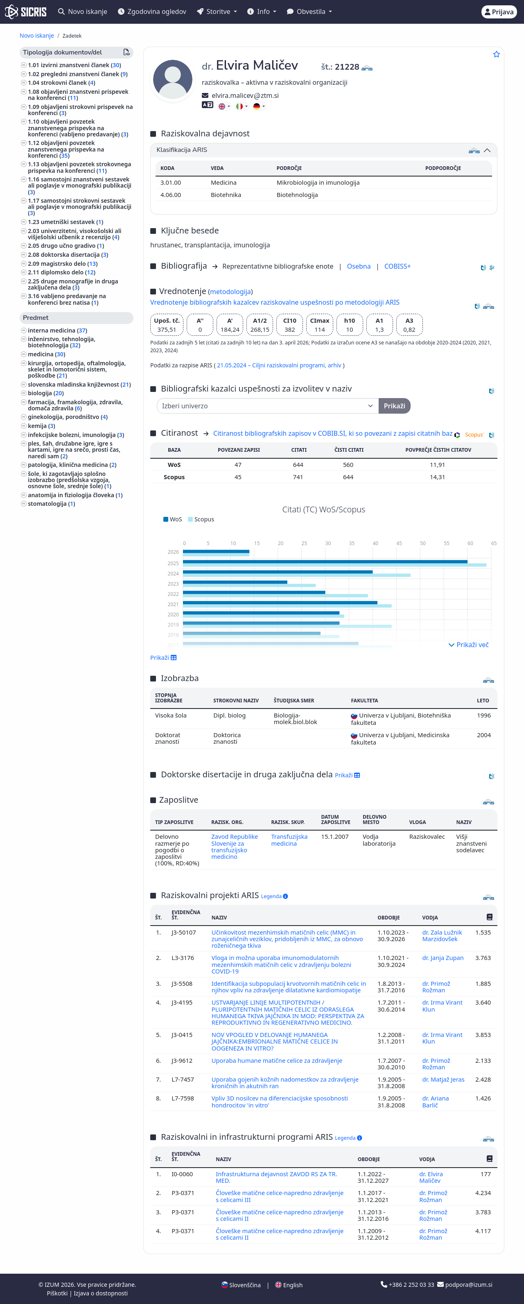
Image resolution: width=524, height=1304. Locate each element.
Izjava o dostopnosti (101, 1293)
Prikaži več (468, 644)
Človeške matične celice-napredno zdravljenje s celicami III (280, 1196)
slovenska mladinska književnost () (79, 384)
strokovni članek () (68, 82)
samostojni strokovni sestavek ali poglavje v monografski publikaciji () (79, 207)
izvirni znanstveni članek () (81, 65)
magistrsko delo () (69, 263)
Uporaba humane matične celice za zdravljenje (278, 1060)
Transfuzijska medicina (289, 839)
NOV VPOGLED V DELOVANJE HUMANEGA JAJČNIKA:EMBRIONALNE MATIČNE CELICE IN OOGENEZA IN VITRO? (275, 1041)
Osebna (360, 266)
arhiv (335, 365)
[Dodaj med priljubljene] (496, 54)
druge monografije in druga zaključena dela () (73, 284)
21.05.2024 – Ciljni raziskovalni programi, (272, 365)
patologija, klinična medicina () (72, 465)
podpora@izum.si (464, 1284)
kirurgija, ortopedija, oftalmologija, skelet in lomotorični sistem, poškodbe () (77, 369)
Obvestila (307, 11)
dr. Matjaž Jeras (443, 1079)
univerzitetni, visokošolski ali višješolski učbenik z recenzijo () (74, 234)
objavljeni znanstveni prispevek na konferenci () (78, 95)
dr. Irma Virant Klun (442, 1005)
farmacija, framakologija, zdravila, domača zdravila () (75, 405)
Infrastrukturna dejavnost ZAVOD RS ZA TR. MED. (277, 1177)
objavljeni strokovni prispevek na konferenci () (80, 110)
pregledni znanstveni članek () (84, 74)
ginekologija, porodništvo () (68, 417)
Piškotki (58, 1293)
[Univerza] (268, 406)
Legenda (274, 896)
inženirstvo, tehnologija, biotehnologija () (61, 342)
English (289, 1285)
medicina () (46, 354)
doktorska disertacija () (74, 254)
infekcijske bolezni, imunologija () (76, 435)
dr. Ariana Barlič (435, 1101)
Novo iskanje (82, 11)
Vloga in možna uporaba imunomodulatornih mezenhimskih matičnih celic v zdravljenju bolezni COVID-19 (282, 964)
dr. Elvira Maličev (431, 1177)
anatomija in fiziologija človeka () (75, 495)
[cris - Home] (25, 12)
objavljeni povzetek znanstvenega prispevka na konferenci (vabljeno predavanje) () (78, 128)
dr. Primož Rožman (436, 986)
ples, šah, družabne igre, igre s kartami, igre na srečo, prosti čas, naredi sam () (74, 449)
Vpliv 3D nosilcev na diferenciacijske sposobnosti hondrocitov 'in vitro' (280, 1101)
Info (259, 11)
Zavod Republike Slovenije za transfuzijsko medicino (234, 846)
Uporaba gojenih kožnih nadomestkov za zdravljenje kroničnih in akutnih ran (286, 1082)
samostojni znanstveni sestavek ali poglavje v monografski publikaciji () (79, 185)
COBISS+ (397, 266)
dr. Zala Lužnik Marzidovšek (442, 935)
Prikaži (163, 657)
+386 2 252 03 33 (408, 1284)
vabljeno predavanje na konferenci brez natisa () (67, 299)
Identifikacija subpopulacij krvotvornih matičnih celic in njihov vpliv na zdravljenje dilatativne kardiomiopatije (290, 986)
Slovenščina (241, 1285)
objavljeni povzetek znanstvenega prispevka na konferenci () (66, 149)
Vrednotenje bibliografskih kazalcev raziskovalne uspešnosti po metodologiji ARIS (275, 302)
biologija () (46, 393)
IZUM (53, 1284)
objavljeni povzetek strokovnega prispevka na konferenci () (79, 167)
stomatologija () (51, 503)
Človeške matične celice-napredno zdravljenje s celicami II (280, 1215)
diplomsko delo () (68, 272)
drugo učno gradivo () (72, 245)
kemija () (41, 426)
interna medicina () (57, 330)
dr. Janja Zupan (443, 957)
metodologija (230, 291)
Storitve (214, 11)
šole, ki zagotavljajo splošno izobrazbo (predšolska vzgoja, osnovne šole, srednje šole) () (69, 480)
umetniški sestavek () (72, 222)
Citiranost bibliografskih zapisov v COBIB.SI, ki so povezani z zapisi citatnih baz (333, 433)
